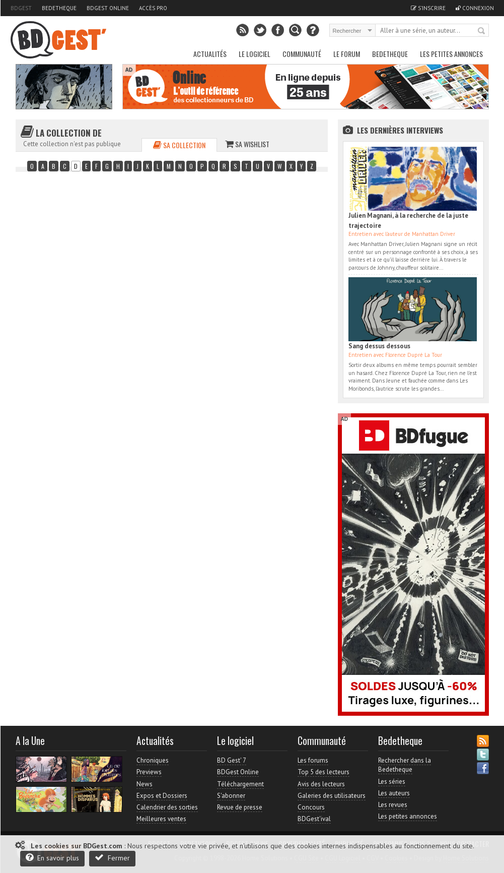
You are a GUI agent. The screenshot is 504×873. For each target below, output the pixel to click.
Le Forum (346, 53)
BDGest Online (108, 8)
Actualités (210, 53)
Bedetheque (59, 8)
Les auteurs (394, 793)
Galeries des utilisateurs (332, 795)
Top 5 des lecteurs (323, 772)
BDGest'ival (314, 819)
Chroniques (152, 760)
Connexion (475, 8)
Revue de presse (239, 807)
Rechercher (482, 31)
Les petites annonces (451, 53)
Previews (149, 772)
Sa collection (179, 145)
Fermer (112, 857)
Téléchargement (240, 784)
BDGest (21, 8)
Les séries (391, 781)
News (144, 784)
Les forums (313, 760)
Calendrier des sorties (167, 807)
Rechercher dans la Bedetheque (404, 765)
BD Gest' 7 (231, 760)
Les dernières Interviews (400, 130)
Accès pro (153, 8)
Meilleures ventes (161, 819)
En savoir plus (52, 857)
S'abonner (231, 795)
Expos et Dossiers (161, 795)
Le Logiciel (254, 53)
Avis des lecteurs (321, 784)
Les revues (392, 804)
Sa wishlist (247, 144)
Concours (311, 807)
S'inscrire (428, 8)
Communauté (301, 53)
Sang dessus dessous (379, 346)
